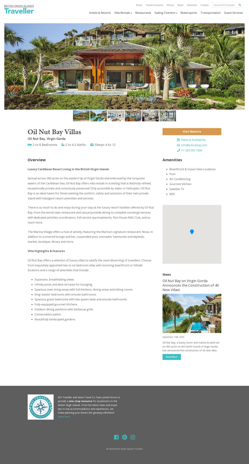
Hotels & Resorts (100, 13)
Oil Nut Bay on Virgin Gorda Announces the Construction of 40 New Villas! (191, 285)
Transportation (210, 13)
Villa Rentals (123, 13)
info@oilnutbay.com (192, 145)
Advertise (192, 5)
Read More (172, 356)
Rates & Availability (191, 140)
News (180, 5)
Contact (204, 5)
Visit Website (192, 131)
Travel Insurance (154, 5)
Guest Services (233, 13)
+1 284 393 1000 (189, 150)
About (139, 5)
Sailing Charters (166, 13)
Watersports (189, 13)
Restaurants (143, 13)
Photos (170, 5)
